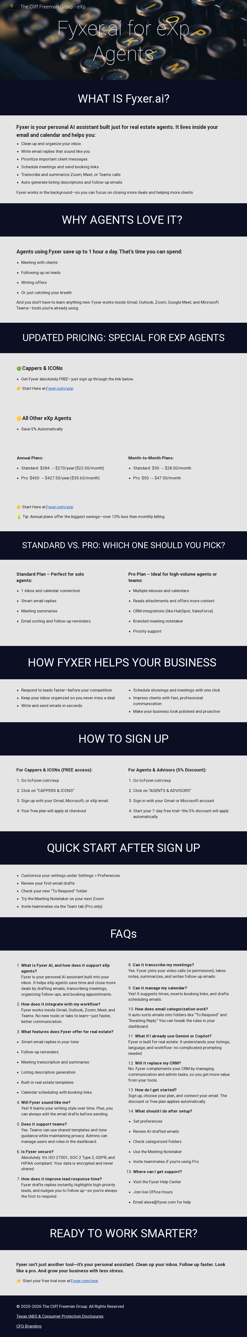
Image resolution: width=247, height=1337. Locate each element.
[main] (123, 41)
